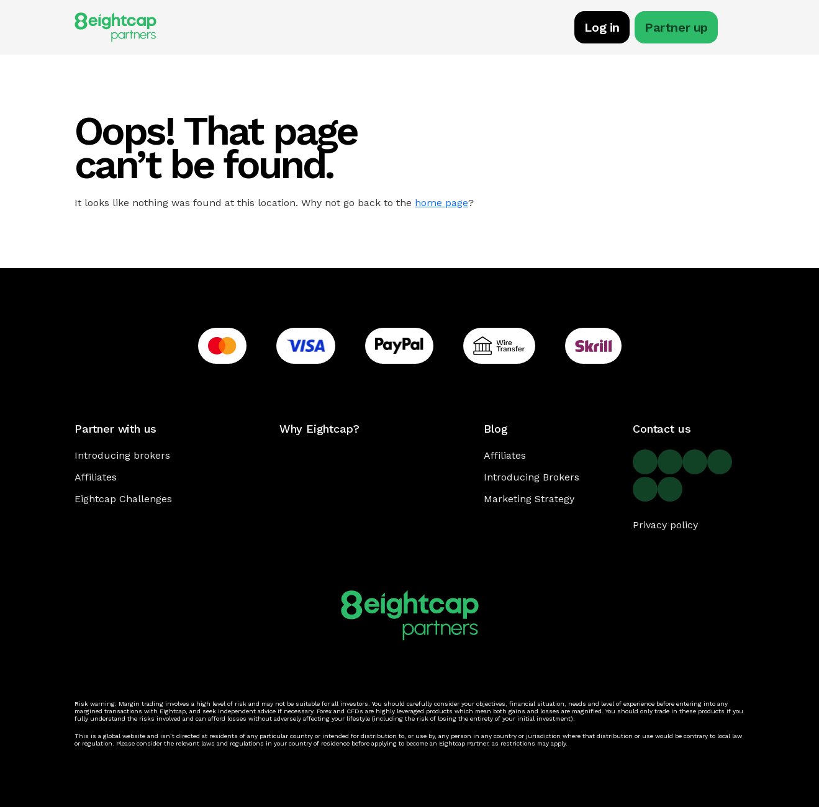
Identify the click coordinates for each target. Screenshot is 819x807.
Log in (602, 27)
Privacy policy (665, 525)
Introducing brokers (122, 455)
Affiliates (96, 477)
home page (441, 203)
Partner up (676, 27)
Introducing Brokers (531, 477)
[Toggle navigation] (738, 29)
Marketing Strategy (529, 499)
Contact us (661, 428)
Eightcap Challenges (123, 499)
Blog (495, 428)
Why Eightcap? (319, 428)
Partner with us (115, 428)
